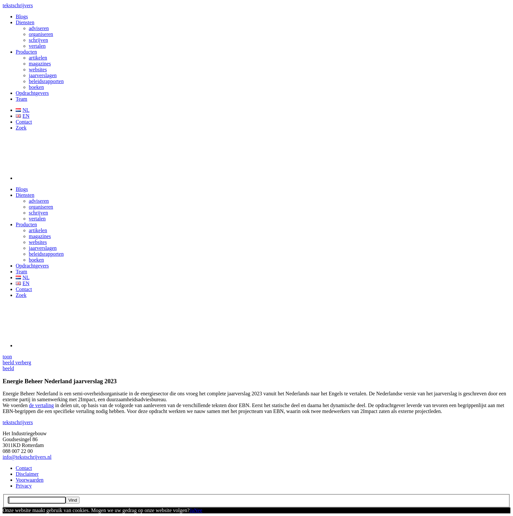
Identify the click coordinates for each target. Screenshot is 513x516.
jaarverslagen (43, 75)
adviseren (39, 28)
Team (21, 99)
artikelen (38, 57)
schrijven (38, 40)
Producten (26, 52)
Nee (198, 510)
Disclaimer (27, 474)
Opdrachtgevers (32, 93)
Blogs (22, 16)
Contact (24, 122)
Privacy (24, 486)
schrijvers (18, 422)
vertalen (37, 46)
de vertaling (41, 405)
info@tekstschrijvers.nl (27, 457)
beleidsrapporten (46, 81)
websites (38, 69)
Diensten (25, 22)
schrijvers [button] (18, 5)
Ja (191, 510)
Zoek (21, 127)
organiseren (41, 34)
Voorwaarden (30, 480)
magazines (40, 63)
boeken (36, 87)
